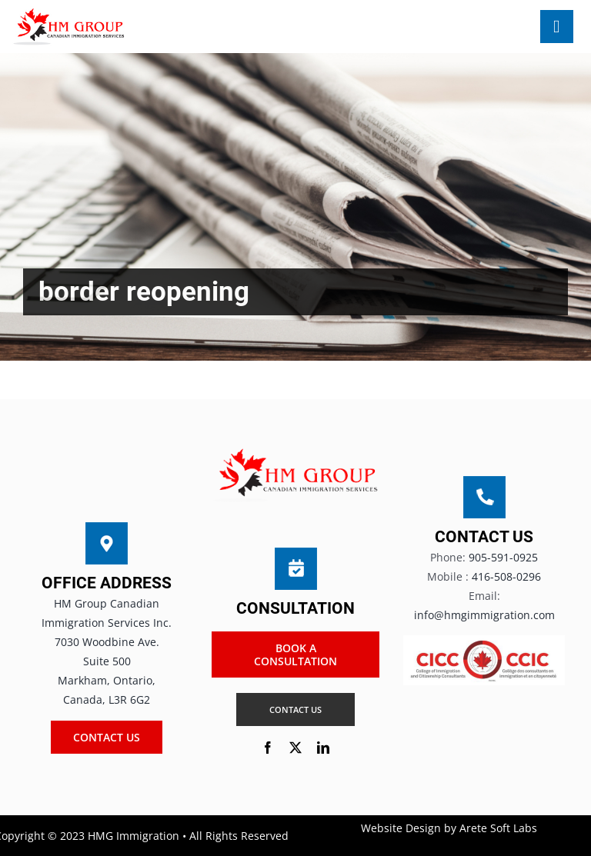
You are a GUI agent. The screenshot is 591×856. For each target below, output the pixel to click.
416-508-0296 (506, 576)
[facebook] (268, 747)
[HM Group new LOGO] (68, 12)
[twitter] (295, 747)
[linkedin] (323, 747)
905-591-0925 (503, 557)
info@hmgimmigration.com (484, 615)
